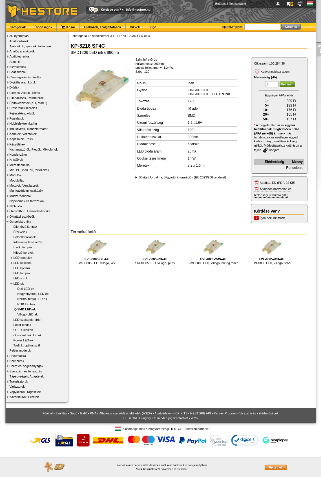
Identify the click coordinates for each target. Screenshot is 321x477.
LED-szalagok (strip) (28, 319)
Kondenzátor (18, 154)
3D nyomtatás (19, 35)
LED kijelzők (22, 268)
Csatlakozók (18, 72)
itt (175, 469)
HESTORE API (200, 413)
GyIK (83, 413)
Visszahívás (247, 413)
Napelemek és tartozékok (27, 201)
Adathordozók (19, 41)
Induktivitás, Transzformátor (29, 129)
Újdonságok (43, 27)
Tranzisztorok (19, 381)
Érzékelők (20, 232)
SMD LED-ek (26, 309)
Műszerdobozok (21, 196)
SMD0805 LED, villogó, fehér (271, 251)
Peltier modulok (20, 350)
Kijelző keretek (24, 252)
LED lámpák (22, 273)
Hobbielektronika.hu (23, 123)
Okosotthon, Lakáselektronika (30, 211)
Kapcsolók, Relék (22, 139)
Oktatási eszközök (22, 216)
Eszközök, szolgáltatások (102, 27)
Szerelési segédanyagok (26, 366)
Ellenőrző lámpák (25, 226)
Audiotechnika (19, 56)
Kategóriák (18, 27)
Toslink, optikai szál (27, 345)
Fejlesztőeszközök (22, 113)
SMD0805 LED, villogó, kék (97, 251)
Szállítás (61, 413)
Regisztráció (237, 3)
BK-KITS (181, 413)
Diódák (14, 87)
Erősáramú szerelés (23, 108)
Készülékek (17, 144)
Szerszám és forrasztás (26, 371)
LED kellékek (23, 262)
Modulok (15, 175)
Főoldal (48, 413)
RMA (93, 413)
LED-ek (19, 283)
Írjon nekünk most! (272, 218)
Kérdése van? (111, 9)
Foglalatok (17, 118)
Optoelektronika (20, 221)
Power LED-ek (24, 340)
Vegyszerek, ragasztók (25, 392)
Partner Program (225, 413)
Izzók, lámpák (23, 247)
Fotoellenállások (25, 237)
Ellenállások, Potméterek (27, 98)
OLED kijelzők (23, 330)
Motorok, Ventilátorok (24, 185)
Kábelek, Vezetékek (23, 134)
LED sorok (21, 278)
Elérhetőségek (268, 413)
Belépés (221, 3)
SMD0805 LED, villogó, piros (155, 251)
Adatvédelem (163, 413)
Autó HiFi (16, 61)
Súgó (152, 27)
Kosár (68, 27)
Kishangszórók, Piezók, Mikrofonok (34, 149)
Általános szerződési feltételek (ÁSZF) (125, 413)
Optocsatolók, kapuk (28, 335)
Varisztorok (17, 386)
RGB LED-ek (26, 304)
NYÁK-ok (16, 206)
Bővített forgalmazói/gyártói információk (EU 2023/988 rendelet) (182, 177)
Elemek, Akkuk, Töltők (25, 92)
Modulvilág (17, 180)
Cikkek (135, 27)
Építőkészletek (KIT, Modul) (28, 103)
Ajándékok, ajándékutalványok (31, 46)
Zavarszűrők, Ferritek (24, 397)
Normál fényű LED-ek (32, 299)
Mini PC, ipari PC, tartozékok (29, 170)
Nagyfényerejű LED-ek (33, 293)
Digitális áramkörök (23, 82)
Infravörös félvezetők (28, 242)
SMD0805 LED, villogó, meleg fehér (213, 251)
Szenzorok (17, 361)
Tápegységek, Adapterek (27, 376)
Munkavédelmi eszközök (26, 190)
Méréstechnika (20, 165)
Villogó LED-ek (27, 314)
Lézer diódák (22, 324)
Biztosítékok (18, 67)
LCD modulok (23, 257)
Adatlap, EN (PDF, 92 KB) (277, 182)
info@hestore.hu (138, 9)
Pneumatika (18, 355)
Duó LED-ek (25, 288)
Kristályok (16, 159)
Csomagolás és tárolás (25, 77)
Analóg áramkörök (22, 51)
